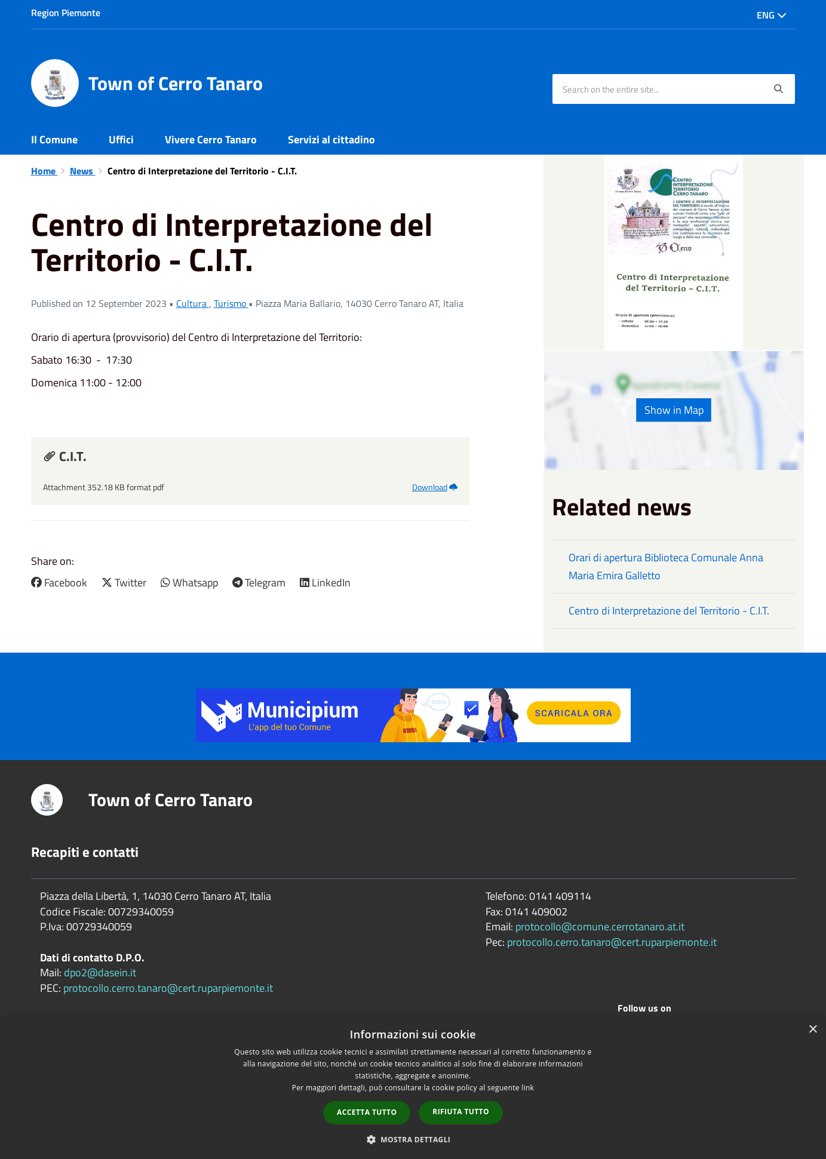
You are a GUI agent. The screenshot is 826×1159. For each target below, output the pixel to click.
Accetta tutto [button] (367, 1112)
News (83, 171)
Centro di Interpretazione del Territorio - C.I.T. (669, 610)
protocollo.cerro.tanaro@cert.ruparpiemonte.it (168, 988)
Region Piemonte (65, 12)
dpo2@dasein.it (100, 972)
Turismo (231, 303)
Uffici (121, 139)
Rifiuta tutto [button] (460, 1111)
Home (44, 171)
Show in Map (674, 410)
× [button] (812, 1029)
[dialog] (413, 1088)
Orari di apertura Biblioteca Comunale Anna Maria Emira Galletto (666, 566)
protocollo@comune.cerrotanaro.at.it (599, 926)
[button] (413, 1139)
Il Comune (54, 139)
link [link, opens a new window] (527, 1088)
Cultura (192, 303)
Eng (772, 15)
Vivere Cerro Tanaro (211, 139)
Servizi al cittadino (331, 139)
